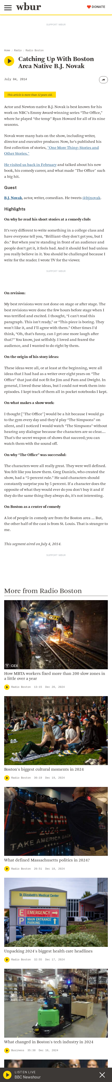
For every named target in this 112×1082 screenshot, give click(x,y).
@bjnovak (91, 198)
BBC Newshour (28, 1077)
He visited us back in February (30, 165)
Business (17, 1050)
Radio (18, 50)
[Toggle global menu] (8, 7)
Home (7, 50)
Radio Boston (35, 50)
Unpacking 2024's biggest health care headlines (48, 951)
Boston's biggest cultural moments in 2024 (44, 770)
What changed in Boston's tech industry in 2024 (48, 1042)
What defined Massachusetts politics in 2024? (47, 860)
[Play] (7, 687)
